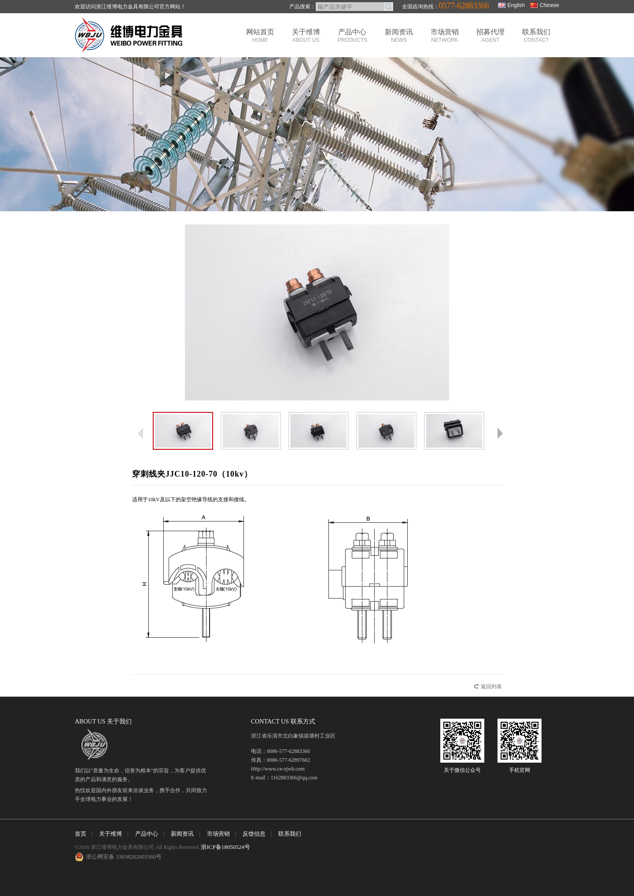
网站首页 (260, 35)
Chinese (544, 5)
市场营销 (445, 35)
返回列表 (491, 686)
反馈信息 (254, 833)
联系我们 (536, 35)
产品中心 (352, 35)
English (511, 5)
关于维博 (306, 35)
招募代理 (490, 35)
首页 (80, 833)
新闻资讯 (399, 35)
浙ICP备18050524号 (225, 847)
